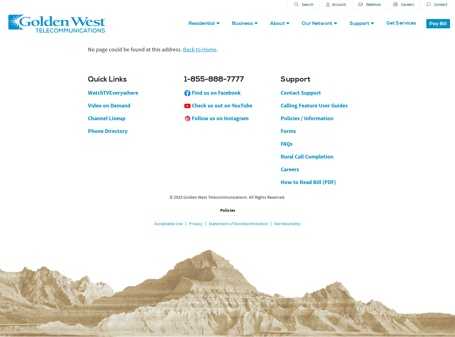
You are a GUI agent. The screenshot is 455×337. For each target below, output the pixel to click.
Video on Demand (109, 105)
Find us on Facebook (212, 93)
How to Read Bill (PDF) (308, 182)
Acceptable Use (168, 223)
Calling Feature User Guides (314, 105)
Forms (288, 131)
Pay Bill (438, 24)
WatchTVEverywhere (113, 93)
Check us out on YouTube (218, 105)
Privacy (195, 223)
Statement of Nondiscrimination (238, 223)
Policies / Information (307, 118)
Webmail (370, 4)
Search (303, 4)
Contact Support (301, 93)
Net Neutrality (287, 223)
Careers (404, 4)
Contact (437, 4)
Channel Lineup (106, 118)
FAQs (287, 144)
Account (336, 4)
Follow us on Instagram (216, 118)
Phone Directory (108, 131)
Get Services (401, 23)
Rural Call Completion (307, 156)
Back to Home (199, 49)
